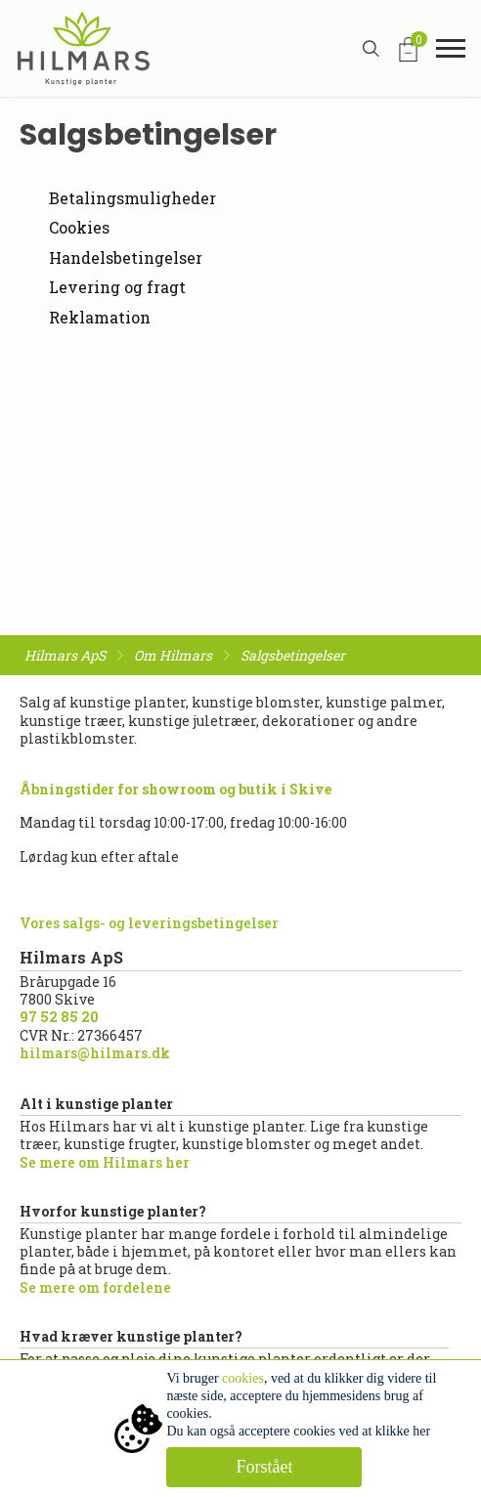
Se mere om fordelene (95, 1287)
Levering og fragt (117, 287)
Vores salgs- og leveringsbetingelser (149, 923)
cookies (243, 1378)
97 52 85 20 (59, 1016)
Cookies (79, 227)
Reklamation (100, 317)
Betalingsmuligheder (132, 198)
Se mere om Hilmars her (105, 1162)
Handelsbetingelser (125, 257)
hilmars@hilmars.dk (95, 1053)
